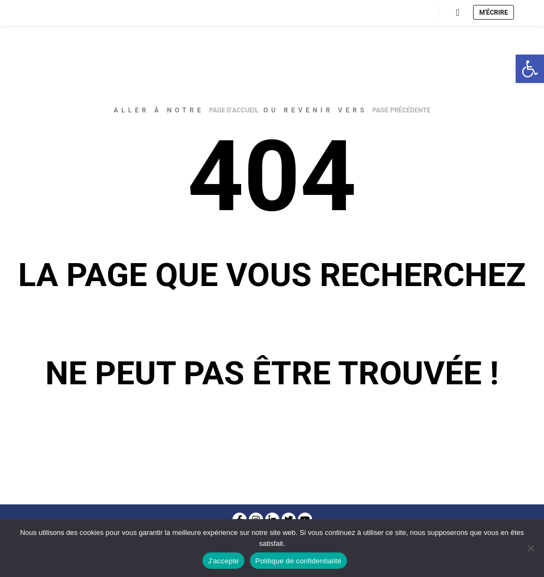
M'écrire (493, 12)
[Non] (530, 548)
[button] (530, 69)
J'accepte (223, 561)
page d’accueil (234, 110)
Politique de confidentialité (298, 561)
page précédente (401, 110)
